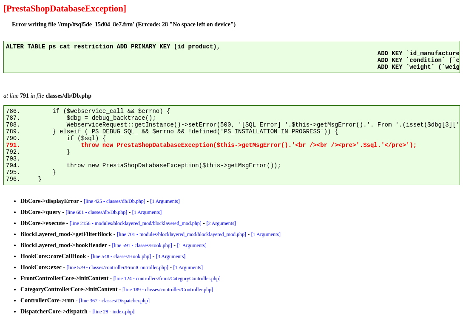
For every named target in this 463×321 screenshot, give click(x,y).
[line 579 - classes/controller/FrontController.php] (117, 267)
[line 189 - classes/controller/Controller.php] (167, 290)
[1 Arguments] (164, 201)
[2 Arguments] (221, 223)
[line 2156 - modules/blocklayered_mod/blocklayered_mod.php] (136, 223)
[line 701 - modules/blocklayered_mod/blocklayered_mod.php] (181, 234)
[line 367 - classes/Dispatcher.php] (114, 301)
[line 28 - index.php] (114, 312)
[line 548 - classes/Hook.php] (121, 256)
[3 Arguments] (170, 256)
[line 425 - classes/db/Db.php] (114, 201)
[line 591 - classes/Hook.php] (142, 245)
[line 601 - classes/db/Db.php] (97, 212)
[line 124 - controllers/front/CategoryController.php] (167, 279)
